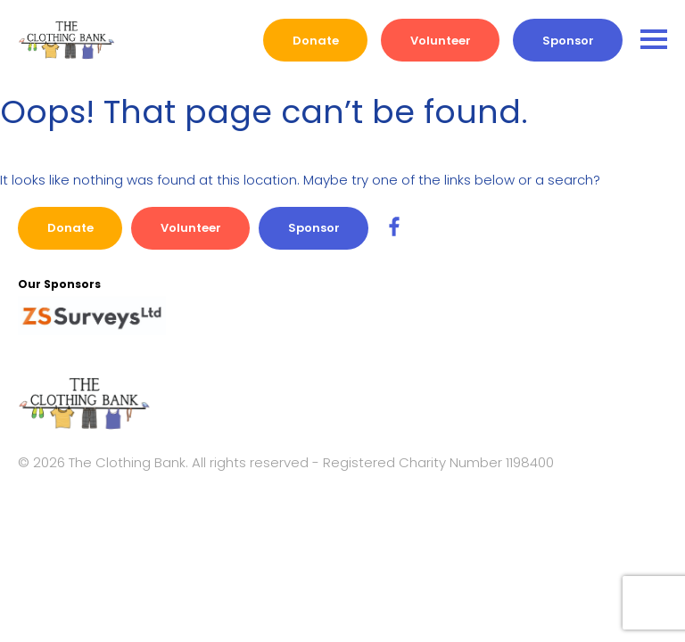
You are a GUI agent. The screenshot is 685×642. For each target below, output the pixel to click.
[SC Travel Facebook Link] (394, 228)
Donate (316, 40)
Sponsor (568, 40)
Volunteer (440, 40)
